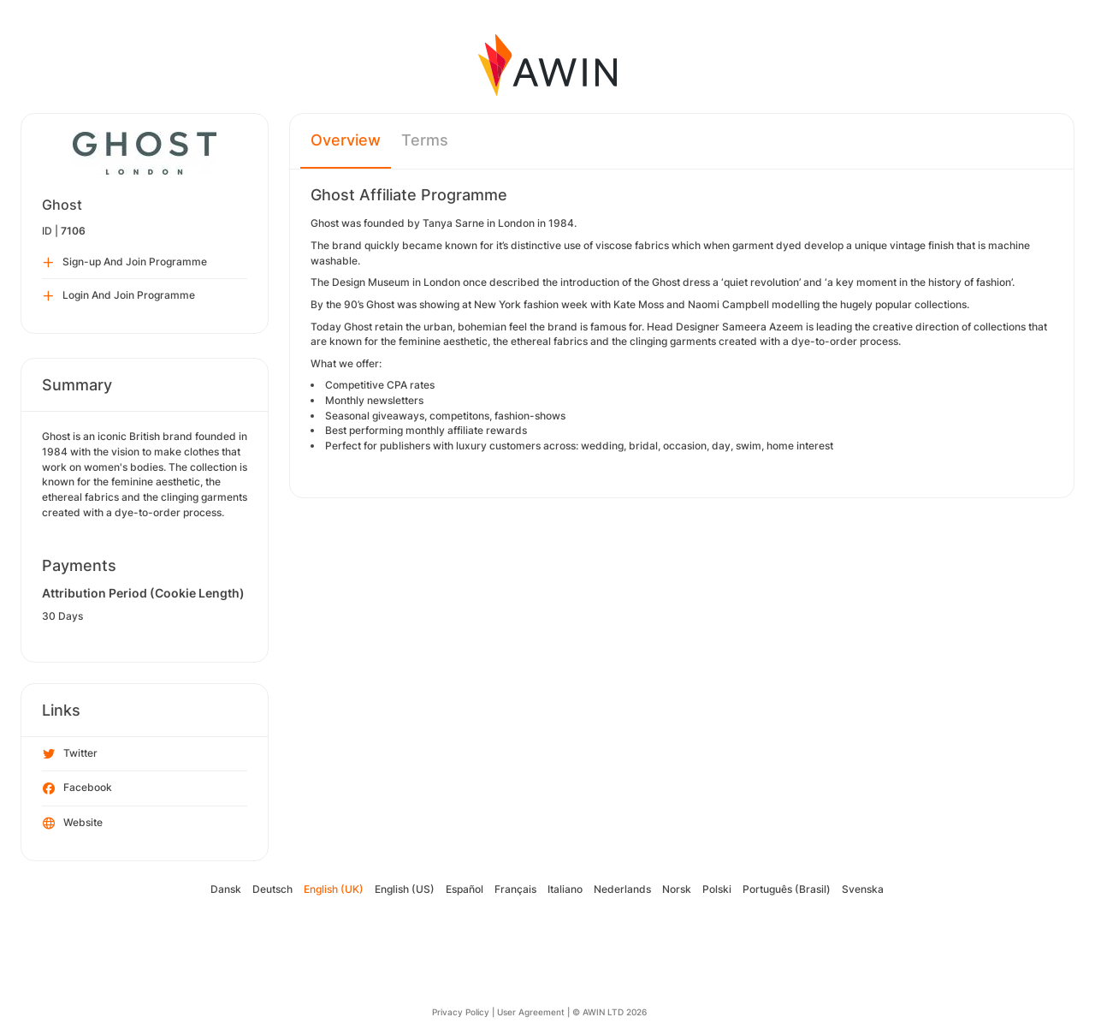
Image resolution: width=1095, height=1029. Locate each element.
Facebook (77, 788)
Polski (716, 889)
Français (515, 889)
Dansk (225, 889)
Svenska (863, 889)
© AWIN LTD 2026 (609, 1012)
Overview (346, 140)
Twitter (70, 754)
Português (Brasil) (787, 889)
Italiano (565, 889)
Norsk (676, 889)
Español (464, 889)
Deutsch (272, 889)
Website (73, 823)
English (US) (405, 889)
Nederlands (622, 889)
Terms (424, 140)
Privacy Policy (460, 1012)
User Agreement (531, 1012)
